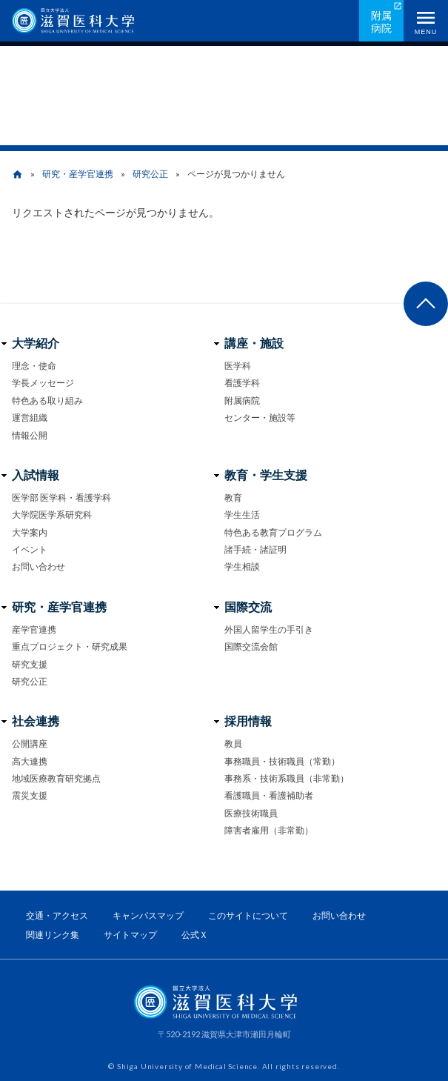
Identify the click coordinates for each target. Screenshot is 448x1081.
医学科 (237, 365)
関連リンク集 (52, 934)
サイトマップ (130, 934)
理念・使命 (34, 365)
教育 (233, 497)
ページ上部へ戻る (426, 304)
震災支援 (29, 795)
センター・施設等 (259, 417)
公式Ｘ (194, 934)
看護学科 (242, 382)
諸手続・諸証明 (255, 549)
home (17, 174)
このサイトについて (248, 915)
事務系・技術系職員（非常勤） (286, 778)
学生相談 (242, 566)
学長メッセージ (43, 382)
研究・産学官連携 (77, 173)
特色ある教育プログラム (273, 532)
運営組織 (29, 417)
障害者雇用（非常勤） (268, 830)
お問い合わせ (38, 566)
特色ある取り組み (47, 400)
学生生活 (242, 514)
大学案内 (29, 532)
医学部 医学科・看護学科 (61, 497)
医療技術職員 (251, 813)
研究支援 (29, 664)
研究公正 (150, 173)
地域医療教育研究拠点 (56, 778)
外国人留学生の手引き (268, 629)
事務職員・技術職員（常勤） (282, 761)
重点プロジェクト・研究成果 (69, 646)
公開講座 (29, 743)
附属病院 (381, 21)
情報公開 (29, 435)
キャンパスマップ (148, 915)
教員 (233, 743)
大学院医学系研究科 (52, 514)
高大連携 (29, 761)
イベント (29, 549)
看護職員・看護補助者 (268, 795)
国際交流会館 (251, 646)
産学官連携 (34, 629)
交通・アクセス (57, 915)
